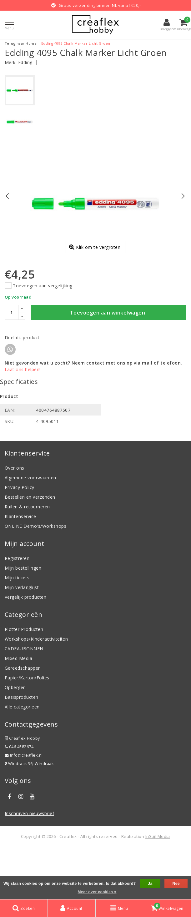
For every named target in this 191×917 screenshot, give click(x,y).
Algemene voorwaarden (30, 529)
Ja (150, 883)
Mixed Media (18, 710)
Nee (175, 883)
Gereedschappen (23, 719)
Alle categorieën (22, 758)
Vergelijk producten (25, 648)
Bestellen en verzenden (30, 548)
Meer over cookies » (97, 892)
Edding (25, 62)
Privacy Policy (19, 539)
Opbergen (15, 739)
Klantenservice (20, 568)
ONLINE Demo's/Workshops (35, 577)
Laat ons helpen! (23, 421)
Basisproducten (21, 748)
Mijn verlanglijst (22, 639)
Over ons (14, 519)
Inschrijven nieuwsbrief (29, 865)
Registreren (17, 609)
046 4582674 (19, 798)
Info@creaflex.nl (24, 806)
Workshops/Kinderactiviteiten (36, 690)
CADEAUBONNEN (24, 700)
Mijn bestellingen (23, 619)
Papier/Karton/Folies (27, 729)
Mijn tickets (17, 629)
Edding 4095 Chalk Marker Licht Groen (75, 43)
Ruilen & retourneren (27, 558)
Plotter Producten (24, 680)
